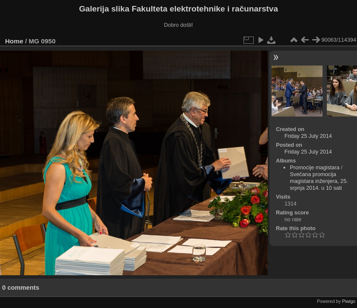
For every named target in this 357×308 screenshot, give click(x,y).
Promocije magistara (315, 167)
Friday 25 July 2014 (308, 136)
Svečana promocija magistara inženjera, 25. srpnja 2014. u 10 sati (319, 181)
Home (14, 41)
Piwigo (348, 301)
